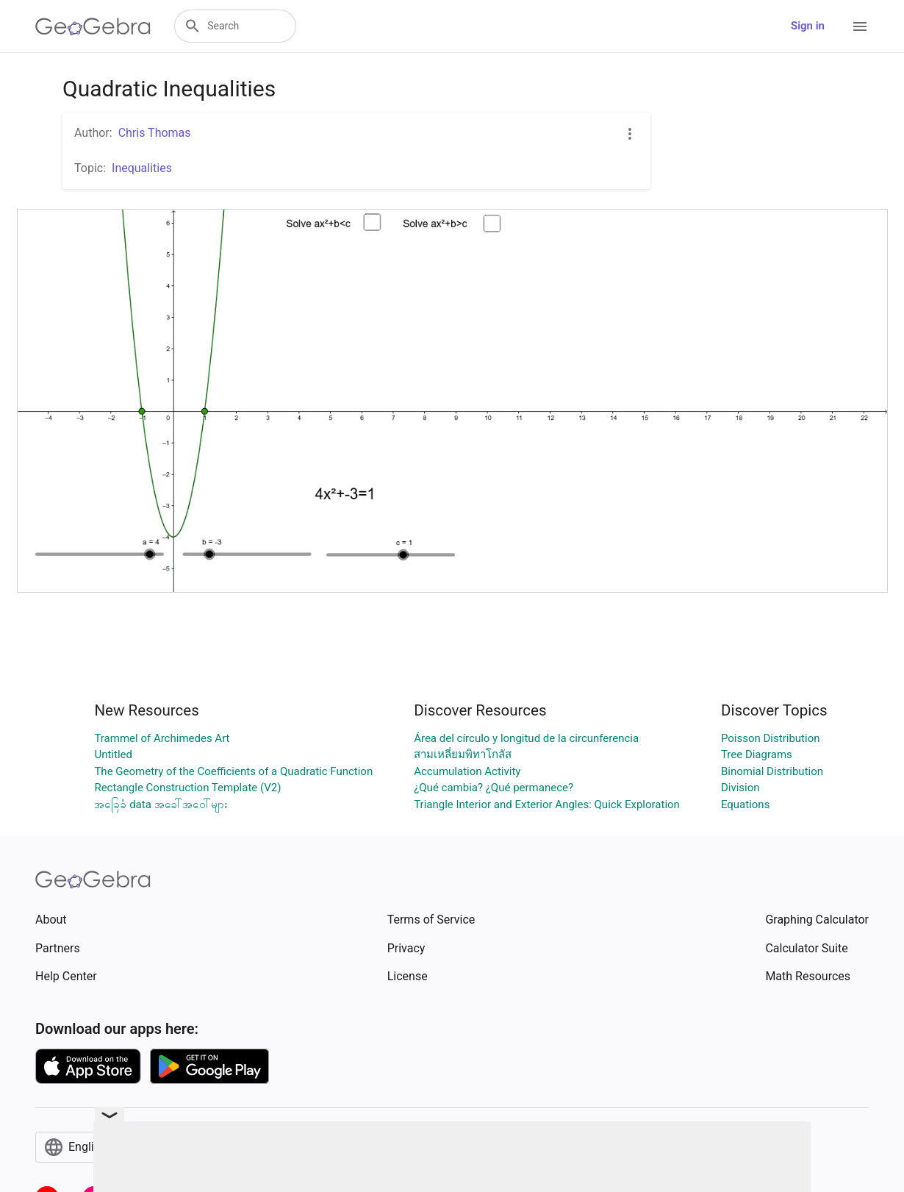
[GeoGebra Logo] (93, 26)
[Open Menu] (860, 26)
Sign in (808, 25)
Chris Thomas (154, 133)
